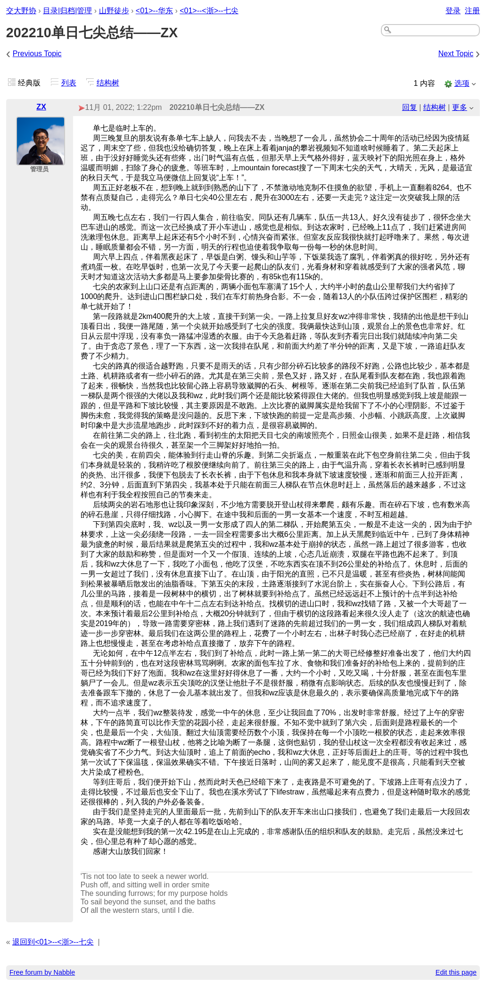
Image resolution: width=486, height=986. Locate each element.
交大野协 (21, 11)
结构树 (108, 83)
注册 (472, 11)
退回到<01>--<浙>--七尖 (52, 942)
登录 (453, 11)
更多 (459, 107)
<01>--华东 (154, 11)
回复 (409, 107)
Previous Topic (37, 54)
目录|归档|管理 (67, 11)
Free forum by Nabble (42, 972)
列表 (68, 83)
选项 (462, 83)
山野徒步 (114, 11)
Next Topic (455, 54)
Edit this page (456, 972)
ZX (41, 107)
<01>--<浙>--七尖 (209, 11)
